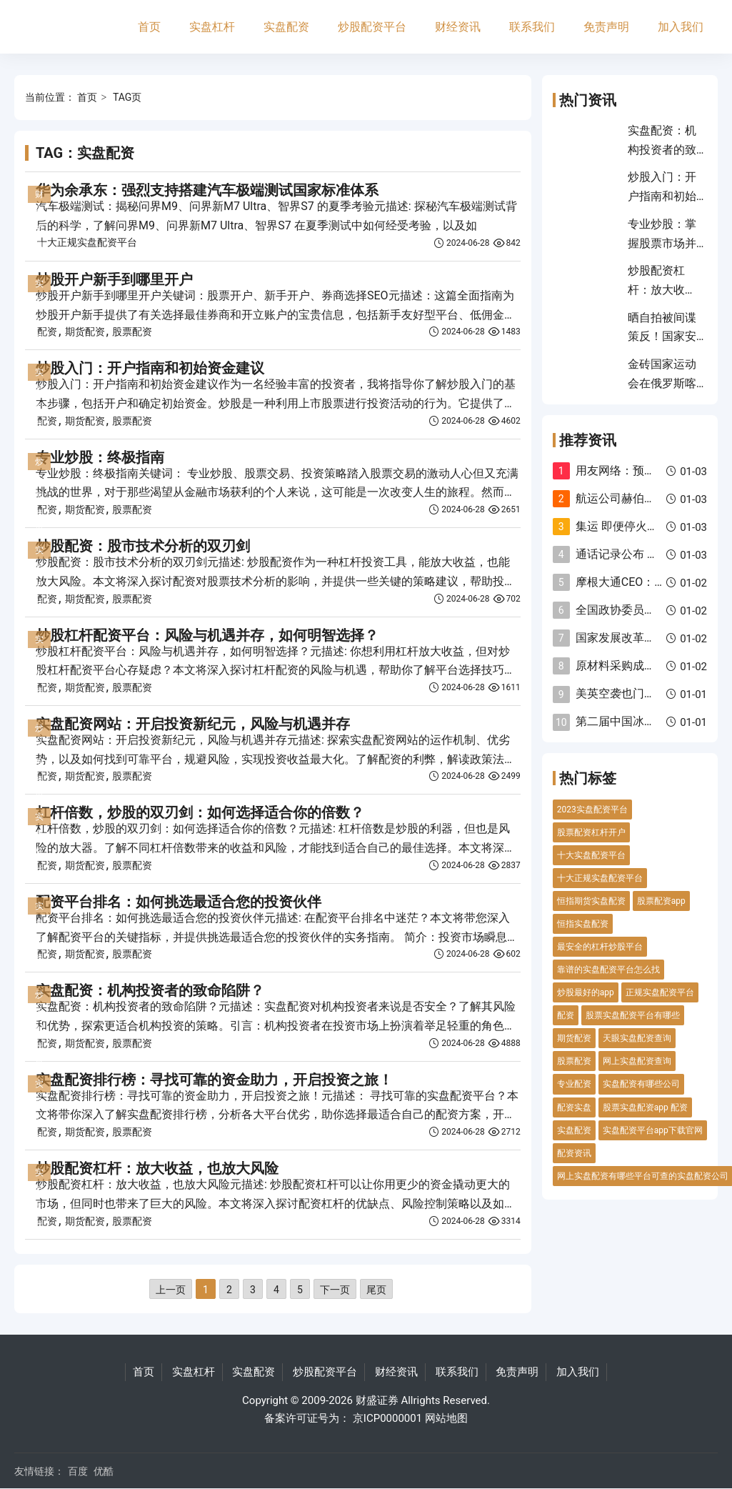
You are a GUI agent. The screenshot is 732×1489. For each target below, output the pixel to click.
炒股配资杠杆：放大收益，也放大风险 (157, 1168)
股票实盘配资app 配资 (645, 1107)
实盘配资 (286, 27)
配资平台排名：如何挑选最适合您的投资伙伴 (178, 901)
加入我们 (680, 27)
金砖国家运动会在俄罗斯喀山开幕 (662, 383)
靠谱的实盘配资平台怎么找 (608, 970)
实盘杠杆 (212, 27)
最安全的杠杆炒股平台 (600, 947)
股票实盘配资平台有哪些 (633, 1015)
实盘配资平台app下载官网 (653, 1130)
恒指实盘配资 (582, 924)
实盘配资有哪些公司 (641, 1084)
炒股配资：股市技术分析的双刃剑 (143, 545)
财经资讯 (458, 27)
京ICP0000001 (387, 1418)
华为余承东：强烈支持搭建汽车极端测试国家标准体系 (207, 190)
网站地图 (446, 1418)
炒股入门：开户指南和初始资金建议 (150, 368)
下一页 (335, 1289)
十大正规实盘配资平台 (87, 242)
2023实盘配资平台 (592, 810)
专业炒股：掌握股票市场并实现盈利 (662, 243)
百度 (78, 1471)
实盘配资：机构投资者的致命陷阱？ (150, 990)
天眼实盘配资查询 (637, 1038)
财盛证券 (377, 1400)
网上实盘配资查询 (637, 1061)
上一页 (171, 1289)
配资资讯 (574, 1153)
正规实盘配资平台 (660, 992)
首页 (149, 27)
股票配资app (661, 901)
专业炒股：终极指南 (100, 457)
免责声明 (606, 27)
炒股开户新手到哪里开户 (114, 279)
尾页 (376, 1289)
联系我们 (532, 27)
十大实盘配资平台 (591, 855)
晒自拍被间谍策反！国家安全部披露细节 (662, 336)
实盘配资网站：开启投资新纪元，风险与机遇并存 (193, 723)
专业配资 (574, 1084)
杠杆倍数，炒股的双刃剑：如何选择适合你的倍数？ (200, 812)
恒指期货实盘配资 (591, 901)
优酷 (104, 1471)
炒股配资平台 (372, 27)
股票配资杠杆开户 (591, 832)
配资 (47, 331)
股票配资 (132, 331)
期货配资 (85, 331)
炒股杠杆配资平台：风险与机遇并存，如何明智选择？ (207, 635)
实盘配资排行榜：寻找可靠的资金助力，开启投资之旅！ (214, 1079)
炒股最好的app (585, 992)
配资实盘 (574, 1107)
